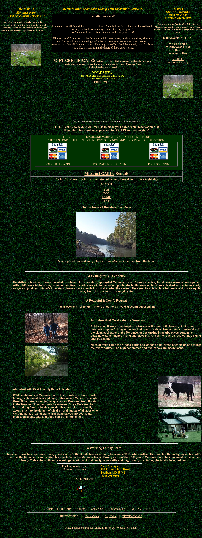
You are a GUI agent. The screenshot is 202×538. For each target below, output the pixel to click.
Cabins (81, 508)
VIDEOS (178, 59)
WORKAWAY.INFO (178, 46)
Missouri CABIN (99, 173)
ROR (106, 193)
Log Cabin (110, 516)
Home (51, 508)
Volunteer (174, 53)
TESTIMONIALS (132, 516)
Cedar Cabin (92, 516)
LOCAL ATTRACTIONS (178, 38)
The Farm (66, 508)
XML (106, 190)
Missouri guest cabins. (141, 306)
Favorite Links (117, 508)
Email (99, 66)
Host (185, 53)
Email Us (97, 127)
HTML (106, 197)
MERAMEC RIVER (142, 508)
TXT (107, 201)
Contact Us (97, 508)
